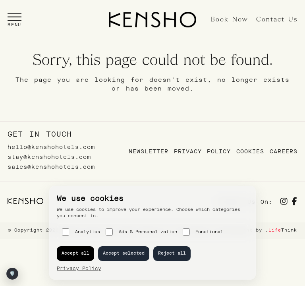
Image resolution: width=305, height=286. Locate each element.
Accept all (75, 253)
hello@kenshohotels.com (51, 147)
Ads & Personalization (141, 232)
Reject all (172, 253)
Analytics (81, 232)
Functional (203, 232)
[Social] (284, 202)
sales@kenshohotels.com (51, 167)
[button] (14, 20)
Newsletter (148, 151)
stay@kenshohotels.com (49, 157)
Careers (283, 151)
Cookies (250, 151)
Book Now (229, 19)
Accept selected (124, 253)
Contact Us (276, 19)
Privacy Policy (202, 151)
